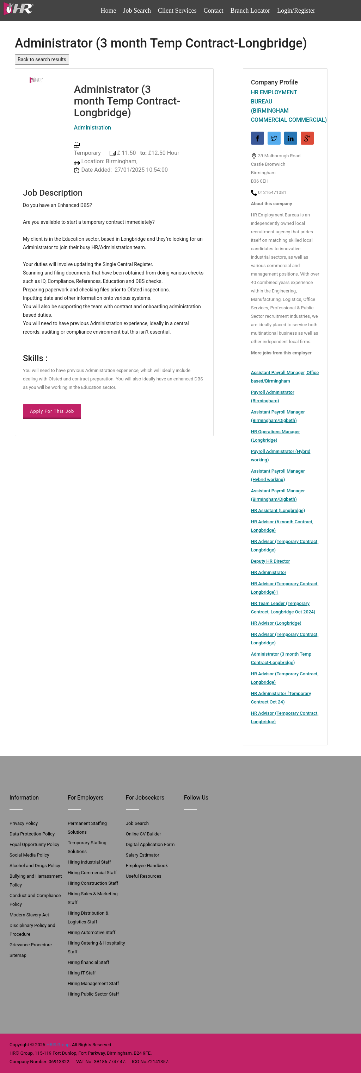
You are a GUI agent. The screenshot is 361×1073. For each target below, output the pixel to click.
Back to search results (42, 59)
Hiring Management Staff (93, 983)
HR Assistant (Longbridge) (278, 510)
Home (108, 10)
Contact (214, 10)
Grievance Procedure (31, 944)
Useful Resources (143, 876)
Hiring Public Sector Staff (93, 994)
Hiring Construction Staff (93, 883)
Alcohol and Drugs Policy (35, 865)
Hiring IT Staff (82, 973)
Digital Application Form (150, 844)
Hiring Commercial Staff (92, 872)
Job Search (137, 10)
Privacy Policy (24, 823)
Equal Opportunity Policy (34, 844)
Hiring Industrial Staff (89, 862)
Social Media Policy (29, 855)
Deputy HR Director (270, 561)
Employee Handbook (147, 865)
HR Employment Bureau (274, 97)
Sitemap (18, 955)
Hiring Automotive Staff (91, 932)
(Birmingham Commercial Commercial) (285, 115)
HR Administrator (268, 572)
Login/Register (296, 10)
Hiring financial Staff (88, 962)
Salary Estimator (142, 855)
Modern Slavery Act (29, 914)
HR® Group (58, 1044)
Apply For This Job (52, 411)
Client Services (177, 10)
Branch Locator (250, 10)
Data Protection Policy (32, 834)
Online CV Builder (143, 834)
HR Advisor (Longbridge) (276, 623)
